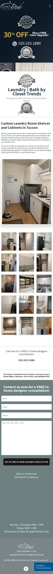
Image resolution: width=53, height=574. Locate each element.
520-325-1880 (26, 360)
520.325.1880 (26, 43)
